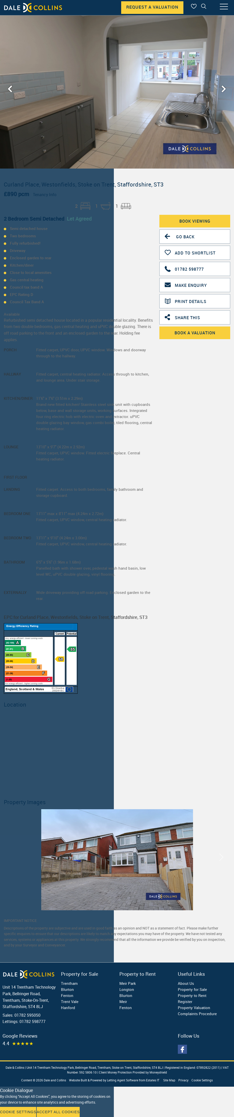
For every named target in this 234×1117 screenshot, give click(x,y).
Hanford (68, 1007)
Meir (123, 1001)
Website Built (78, 1080)
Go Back (180, 236)
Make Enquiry (186, 284)
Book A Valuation (195, 333)
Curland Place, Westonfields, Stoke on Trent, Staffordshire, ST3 (83, 184)
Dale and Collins (55, 1080)
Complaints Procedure (197, 1013)
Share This (182, 317)
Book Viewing (194, 221)
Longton (126, 989)
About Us (186, 983)
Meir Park (127, 983)
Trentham (69, 983)
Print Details (185, 300)
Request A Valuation (152, 7)
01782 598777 (184, 268)
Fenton (67, 995)
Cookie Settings (202, 1080)
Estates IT (152, 1080)
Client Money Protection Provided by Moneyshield (133, 1072)
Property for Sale (192, 989)
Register (185, 1001)
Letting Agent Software (122, 1080)
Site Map (169, 1080)
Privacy (183, 1080)
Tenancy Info (44, 194)
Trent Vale (69, 1001)
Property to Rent (192, 995)
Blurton (67, 989)
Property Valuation (194, 1007)
